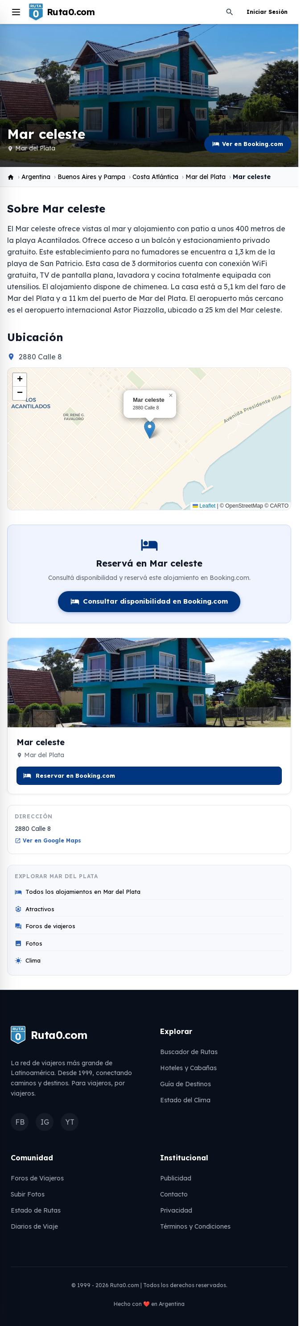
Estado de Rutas (36, 1210)
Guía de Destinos (185, 1084)
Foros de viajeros (45, 926)
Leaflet (204, 506)
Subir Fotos (28, 1194)
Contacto (174, 1194)
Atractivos (34, 909)
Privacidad (176, 1210)
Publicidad (175, 1178)
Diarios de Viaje (34, 1226)
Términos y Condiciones (195, 1226)
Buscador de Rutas (189, 1052)
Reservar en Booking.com (69, 775)
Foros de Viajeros (37, 1178)
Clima (28, 960)
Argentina (35, 177)
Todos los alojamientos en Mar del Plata (77, 892)
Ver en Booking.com (247, 144)
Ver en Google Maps (48, 840)
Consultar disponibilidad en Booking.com (149, 601)
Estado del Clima (185, 1100)
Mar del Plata (35, 148)
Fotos (28, 943)
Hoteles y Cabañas (188, 1068)
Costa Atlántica (155, 177)
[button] (149, 430)
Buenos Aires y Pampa (91, 177)
